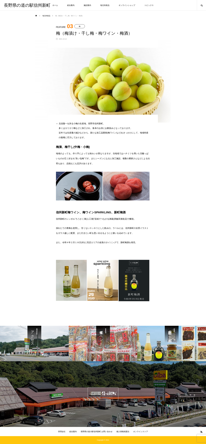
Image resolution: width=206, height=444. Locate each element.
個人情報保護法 (122, 431)
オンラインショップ (127, 5)
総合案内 (70, 5)
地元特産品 (104, 5)
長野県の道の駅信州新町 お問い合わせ (96, 431)
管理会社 (61, 431)
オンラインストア (140, 431)
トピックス (149, 5)
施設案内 (87, 5)
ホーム (55, 5)
